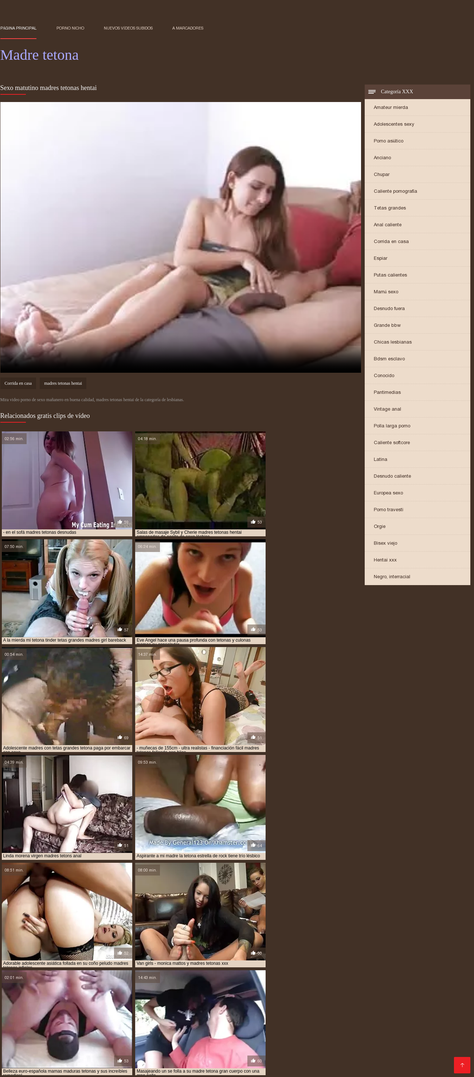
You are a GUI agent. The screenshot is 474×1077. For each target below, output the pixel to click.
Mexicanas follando (209, 1020)
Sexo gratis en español (115, 1020)
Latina (380, 460)
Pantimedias (387, 393)
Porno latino (164, 1020)
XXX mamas (100, 1032)
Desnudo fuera (389, 309)
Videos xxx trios (417, 1049)
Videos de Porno (61, 1061)
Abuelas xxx (65, 1032)
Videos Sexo (370, 1061)
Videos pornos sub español (272, 1020)
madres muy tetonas (232, 999)
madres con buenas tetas (185, 995)
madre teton (231, 987)
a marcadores (187, 28)
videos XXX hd (57, 1067)
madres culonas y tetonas (378, 995)
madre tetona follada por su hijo (169, 991)
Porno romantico (371, 1049)
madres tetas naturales (83, 1003)
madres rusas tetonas (336, 999)
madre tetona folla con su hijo (90, 991)
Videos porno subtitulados (252, 1049)
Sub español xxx (148, 1049)
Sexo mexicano (323, 1043)
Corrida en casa (391, 242)
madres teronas (440, 999)
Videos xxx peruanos (418, 1061)
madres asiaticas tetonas (59, 995)
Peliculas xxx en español (220, 1043)
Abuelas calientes (48, 1055)
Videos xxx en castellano (370, 1037)
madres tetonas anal (201, 1003)
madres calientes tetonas (122, 995)
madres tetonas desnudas (117, 1007)
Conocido (384, 376)
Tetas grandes (390, 209)
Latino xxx (43, 1049)
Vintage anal (387, 410)
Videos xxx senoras (159, 1043)
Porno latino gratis (83, 1026)
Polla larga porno (392, 427)
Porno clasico (345, 1055)
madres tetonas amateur (144, 1003)
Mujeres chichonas (240, 1061)
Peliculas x (204, 1037)
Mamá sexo (386, 292)
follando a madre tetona (28, 983)
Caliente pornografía (396, 192)
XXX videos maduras (207, 1055)
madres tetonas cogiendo (389, 1003)
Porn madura (213, 1067)
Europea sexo (388, 494)
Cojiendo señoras (290, 1061)
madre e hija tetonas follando (176, 987)
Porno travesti (388, 510)
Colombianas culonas (256, 1026)
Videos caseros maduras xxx (150, 1037)
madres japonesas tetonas (111, 999)
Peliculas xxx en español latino (350, 1020)
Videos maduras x (23, 1032)
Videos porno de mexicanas (430, 1020)
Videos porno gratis (430, 1026)
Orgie (379, 527)
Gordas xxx (279, 1037)
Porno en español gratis (316, 1032)
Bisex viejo (385, 544)
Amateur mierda (391, 108)
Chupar (381, 175)
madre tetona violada (385, 991)
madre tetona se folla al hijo (322, 991)
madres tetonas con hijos (54, 1007)
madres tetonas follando (377, 1007)
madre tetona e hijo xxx (408, 987)
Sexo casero (20, 1037)
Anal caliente (387, 225)
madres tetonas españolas (313, 1007)
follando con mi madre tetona (165, 983)
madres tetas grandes (25, 1003)
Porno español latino (186, 1061)
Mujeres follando (102, 1067)
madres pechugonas (283, 999)
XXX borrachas (241, 1037)
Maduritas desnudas (136, 1026)
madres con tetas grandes (314, 995)
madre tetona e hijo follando (342, 987)
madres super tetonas (391, 999)
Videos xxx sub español (91, 1049)
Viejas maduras (399, 1032)
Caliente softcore (392, 443)
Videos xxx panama (448, 1032)
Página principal (18, 28)
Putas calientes (390, 276)
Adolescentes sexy (394, 125)
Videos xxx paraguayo (195, 1026)
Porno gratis (144, 1067)
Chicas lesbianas (393, 343)
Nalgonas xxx (17, 1067)
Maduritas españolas (265, 1055)
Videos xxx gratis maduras (322, 1026)
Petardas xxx (316, 1037)
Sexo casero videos (371, 1043)
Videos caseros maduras (398, 1055)
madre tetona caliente (277, 987)
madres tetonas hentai (63, 384)
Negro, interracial (392, 577)
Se (436, 1055)
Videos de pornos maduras (121, 1061)
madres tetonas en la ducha (246, 1007)
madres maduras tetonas (175, 999)
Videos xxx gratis (278, 1043)
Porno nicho (70, 28)
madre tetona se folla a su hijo (248, 991)
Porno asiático (389, 142)
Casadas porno (62, 1020)
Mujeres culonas (195, 1049)
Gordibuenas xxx (428, 1037)
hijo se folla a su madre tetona (310, 983)
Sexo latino (414, 1043)
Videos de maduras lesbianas (159, 1032)
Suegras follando (59, 1043)
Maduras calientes (224, 1032)
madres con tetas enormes (249, 995)
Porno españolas (108, 1043)
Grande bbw (387, 326)
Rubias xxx (267, 1032)
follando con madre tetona (94, 983)
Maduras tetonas (294, 1067)
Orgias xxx (178, 1067)
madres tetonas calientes (326, 1003)
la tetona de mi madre (375, 983)
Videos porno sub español (75, 1037)
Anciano (382, 158)
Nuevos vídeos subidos (128, 28)
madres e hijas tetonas (50, 999)
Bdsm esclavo (389, 360)
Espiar (380, 259)
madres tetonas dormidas (180, 1007)
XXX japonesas (381, 1026)
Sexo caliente (333, 1061)
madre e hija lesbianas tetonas (49, 987)
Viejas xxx (363, 1032)
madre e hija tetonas (113, 987)
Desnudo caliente (392, 477)
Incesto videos (19, 1020)
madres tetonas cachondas (261, 1003)
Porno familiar (251, 1067)
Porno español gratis (27, 1026)
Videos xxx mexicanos (318, 1049)
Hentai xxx (385, 561)
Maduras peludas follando (142, 1055)
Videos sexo (90, 1055)
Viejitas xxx (310, 1055)
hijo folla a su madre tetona (237, 983)
